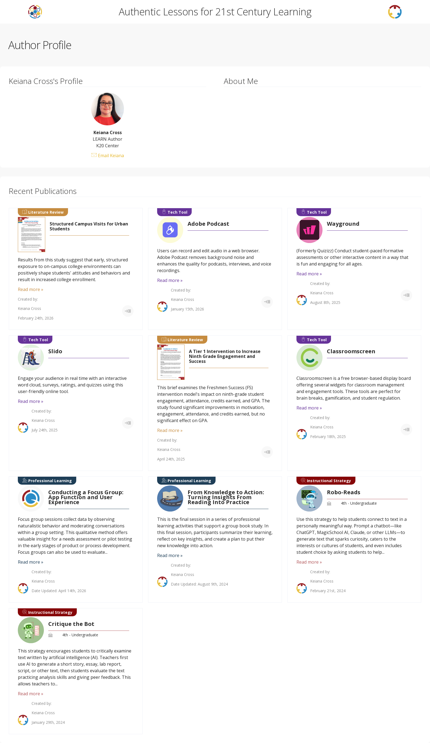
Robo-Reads (343, 492)
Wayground (343, 223)
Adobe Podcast (208, 223)
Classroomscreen (351, 351)
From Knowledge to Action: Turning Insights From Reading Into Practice (226, 497)
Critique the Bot (71, 623)
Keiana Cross (29, 308)
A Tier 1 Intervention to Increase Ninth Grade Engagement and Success (225, 356)
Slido (55, 351)
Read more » (30, 289)
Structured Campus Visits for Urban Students (89, 226)
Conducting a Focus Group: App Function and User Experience (85, 497)
